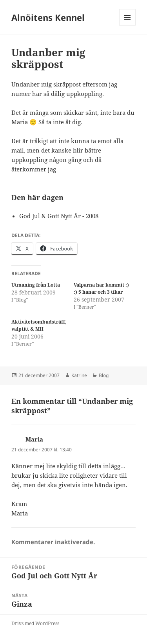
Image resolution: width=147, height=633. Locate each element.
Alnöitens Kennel (48, 17)
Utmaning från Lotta (35, 285)
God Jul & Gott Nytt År (50, 216)
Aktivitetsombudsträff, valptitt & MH (39, 325)
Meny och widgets (128, 25)
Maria (34, 439)
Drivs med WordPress (35, 623)
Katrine (79, 375)
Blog (104, 375)
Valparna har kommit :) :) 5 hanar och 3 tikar (101, 288)
